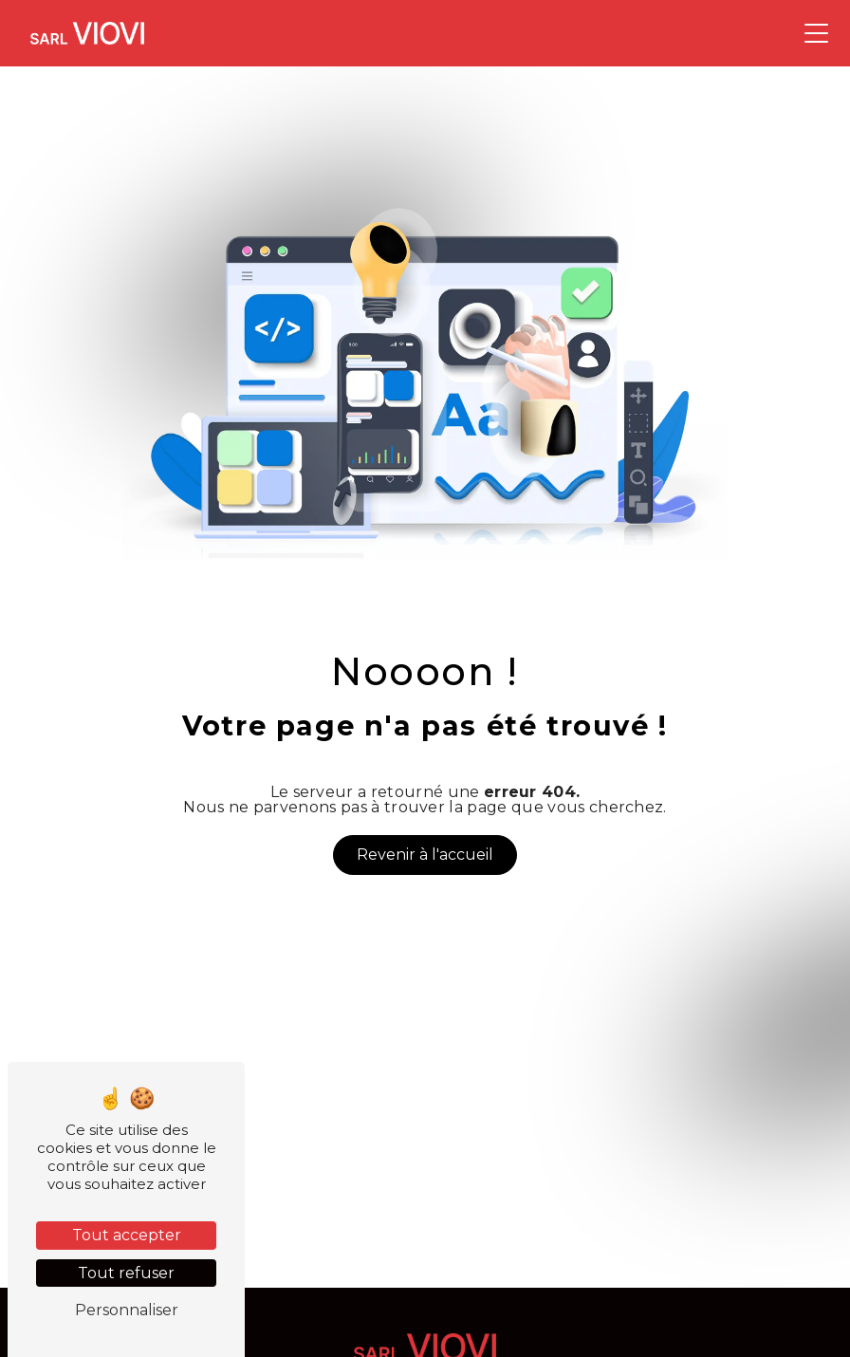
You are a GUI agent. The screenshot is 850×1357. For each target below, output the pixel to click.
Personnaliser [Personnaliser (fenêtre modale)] (126, 1310)
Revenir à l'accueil (425, 855)
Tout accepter (126, 1235)
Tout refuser (126, 1273)
